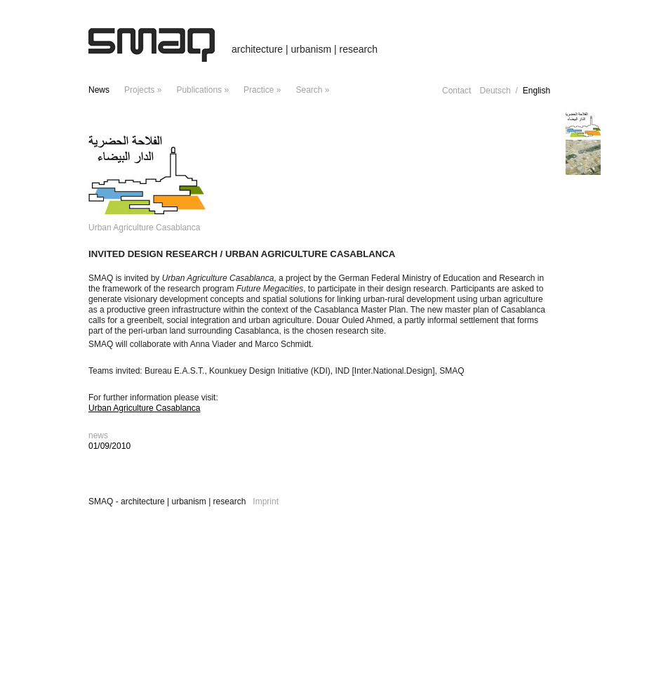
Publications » (202, 90)
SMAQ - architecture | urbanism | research (167, 501)
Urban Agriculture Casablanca (144, 408)
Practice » (262, 90)
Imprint (266, 501)
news (98, 90)
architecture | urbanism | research (305, 49)
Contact (456, 91)
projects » (142, 90)
